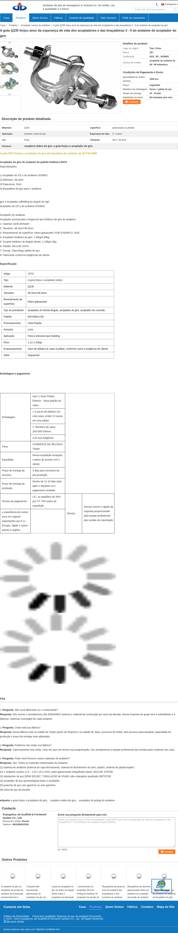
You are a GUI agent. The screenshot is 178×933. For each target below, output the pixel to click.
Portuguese (170, 4)
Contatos (147, 906)
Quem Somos (40, 17)
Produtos (21, 17)
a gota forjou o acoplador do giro (29, 800)
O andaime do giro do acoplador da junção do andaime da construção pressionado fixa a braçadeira (12, 893)
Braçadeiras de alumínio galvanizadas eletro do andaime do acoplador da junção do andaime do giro (138, 893)
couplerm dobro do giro (63, 800)
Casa (6, 17)
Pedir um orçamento (134, 17)
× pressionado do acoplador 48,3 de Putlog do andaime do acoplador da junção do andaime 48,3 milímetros (88, 895)
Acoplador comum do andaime (35, 25)
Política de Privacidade (16, 916)
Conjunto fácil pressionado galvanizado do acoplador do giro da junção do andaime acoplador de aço (36, 895)
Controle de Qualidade (81, 17)
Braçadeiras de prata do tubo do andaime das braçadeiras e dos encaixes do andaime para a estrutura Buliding (113, 895)
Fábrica (58, 17)
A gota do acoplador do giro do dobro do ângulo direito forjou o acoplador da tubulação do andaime (63, 893)
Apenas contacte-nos (48, 929)
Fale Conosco (108, 17)
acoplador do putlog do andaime (97, 800)
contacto (133, 101)
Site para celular (14, 921)
